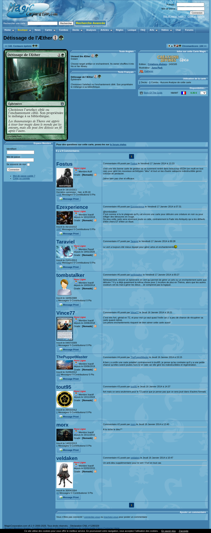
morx (62, 425)
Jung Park (156, 67)
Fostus (64, 164)
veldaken (67, 458)
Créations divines (157, 64)
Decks (78, 30)
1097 (58, 229)
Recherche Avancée (90, 23)
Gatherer (146, 71)
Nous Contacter (105, 528)
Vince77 (65, 313)
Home (9, 30)
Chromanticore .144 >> (187, 46)
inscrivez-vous (111, 517)
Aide (117, 528)
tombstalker (70, 275)
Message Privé (69, 198)
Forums (189, 30)
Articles (106, 30)
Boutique (24, 30)
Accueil (8, 528)
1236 (58, 194)
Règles (119, 30)
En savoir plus (168, 531)
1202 (58, 262)
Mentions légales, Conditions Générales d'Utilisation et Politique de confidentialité (55, 528)
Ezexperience (72, 207)
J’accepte (183, 531)
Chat (178, 30)
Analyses (91, 30)
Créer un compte (196, 16)
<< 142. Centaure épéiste (21, 46)
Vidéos (166, 30)
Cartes (50, 30)
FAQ (143, 30)
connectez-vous (92, 517)
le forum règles (118, 144)
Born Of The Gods (150, 92)
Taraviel (65, 242)
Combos (63, 30)
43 (57, 493)
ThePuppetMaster (72, 357)
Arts (154, 30)
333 (58, 374)
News (38, 30)
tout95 (63, 387)
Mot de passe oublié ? (174, 16)
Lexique (132, 30)
